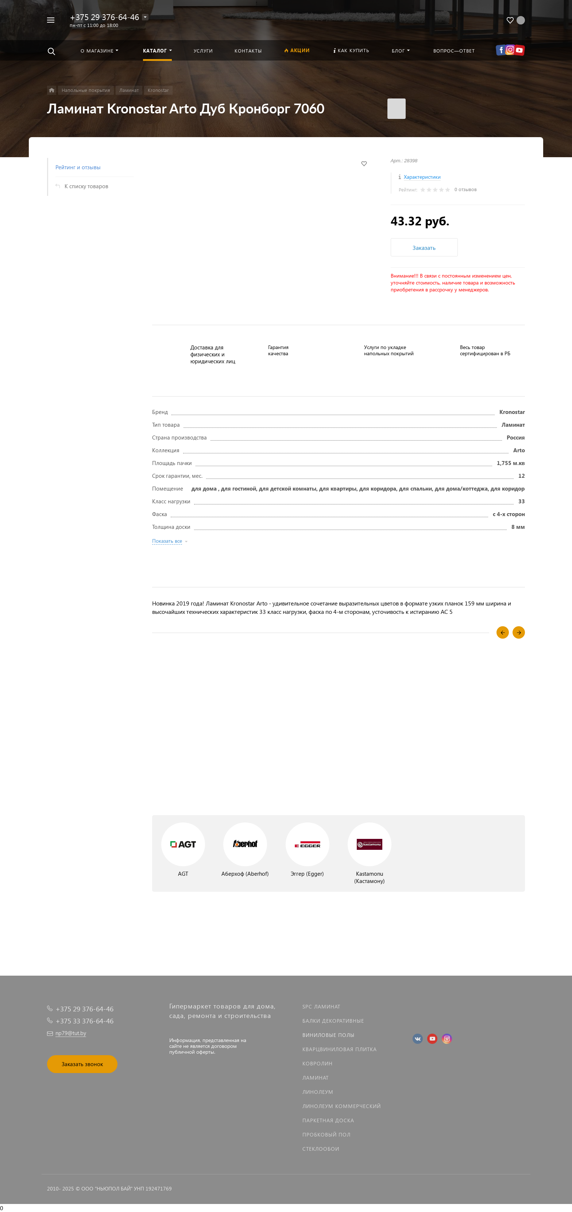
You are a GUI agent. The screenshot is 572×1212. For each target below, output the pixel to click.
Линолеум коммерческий (341, 1106)
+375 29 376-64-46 (104, 16)
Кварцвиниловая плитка (339, 1049)
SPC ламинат (321, 1006)
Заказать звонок (82, 1064)
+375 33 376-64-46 (84, 1020)
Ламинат (315, 1077)
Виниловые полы (328, 1034)
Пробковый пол (326, 1134)
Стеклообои (320, 1148)
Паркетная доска (328, 1120)
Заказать (424, 247)
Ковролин (317, 1063)
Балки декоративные (333, 1020)
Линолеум (317, 1091)
